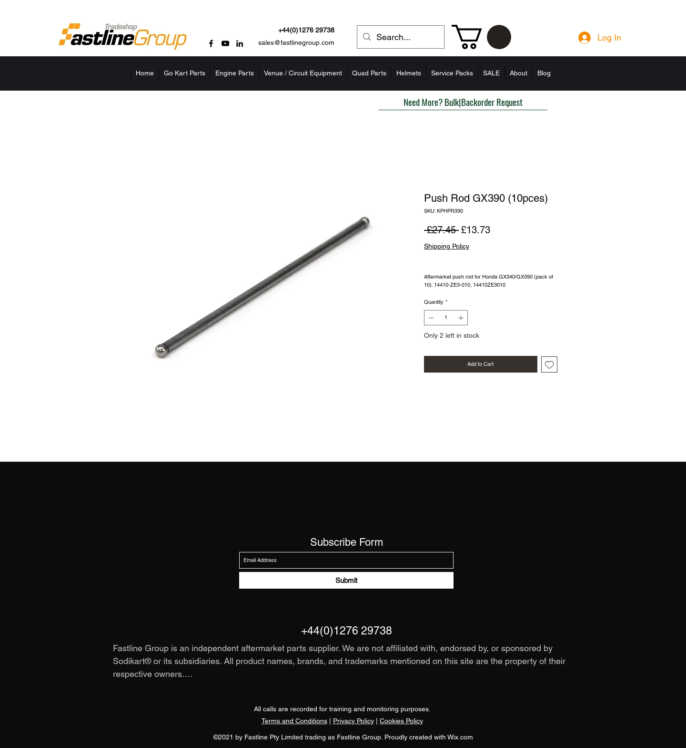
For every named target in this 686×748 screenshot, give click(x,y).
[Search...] (400, 37)
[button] (481, 37)
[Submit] (346, 580)
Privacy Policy (353, 721)
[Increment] (462, 318)
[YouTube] (225, 43)
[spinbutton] (446, 318)
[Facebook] (211, 43)
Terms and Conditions (294, 721)
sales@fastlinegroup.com (296, 42)
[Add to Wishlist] (549, 364)
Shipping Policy (446, 246)
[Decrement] (430, 318)
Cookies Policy (401, 721)
